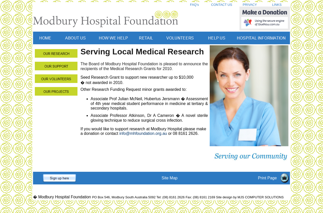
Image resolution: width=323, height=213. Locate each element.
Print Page (267, 178)
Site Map (169, 178)
